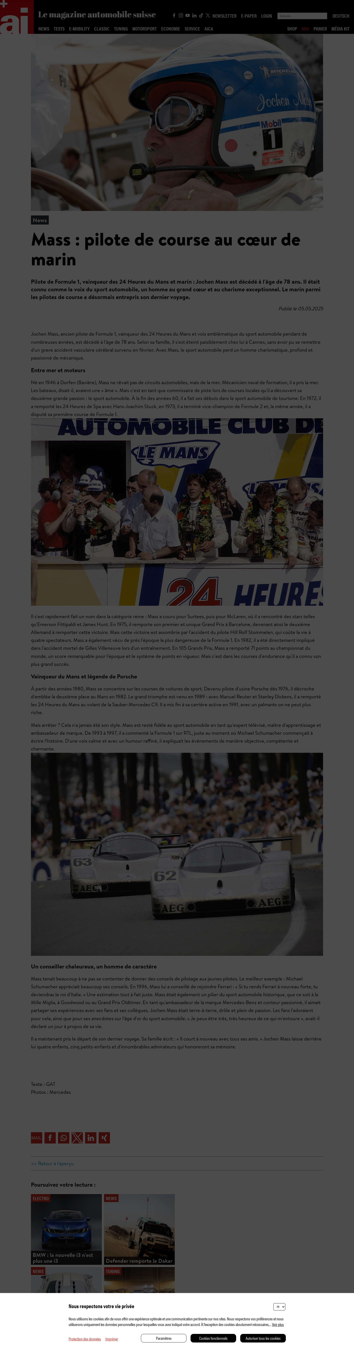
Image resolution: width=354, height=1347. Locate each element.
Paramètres (164, 1338)
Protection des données (85, 1339)
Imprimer (111, 1339)
